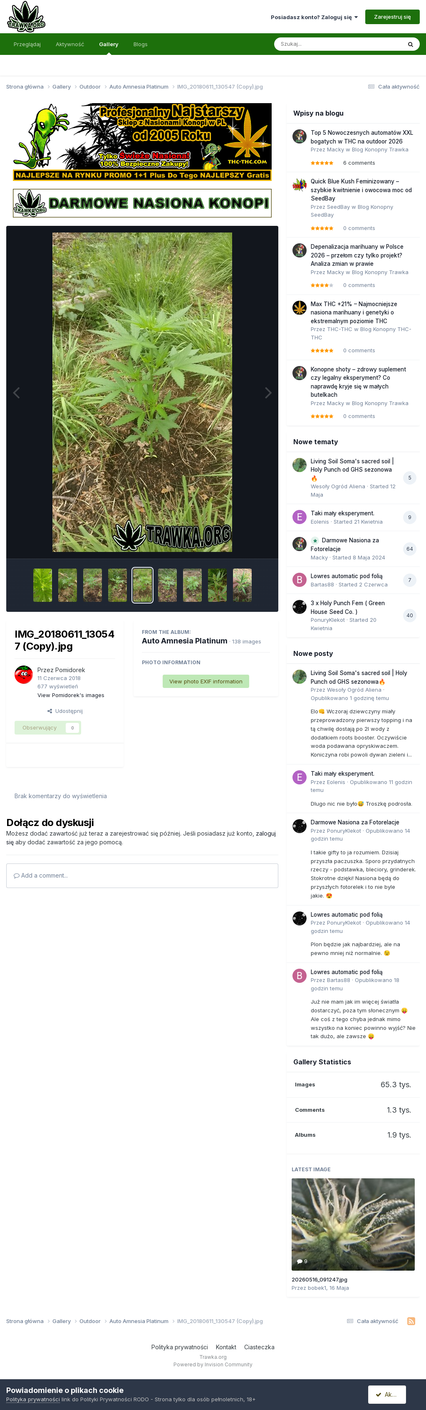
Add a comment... (41, 875)
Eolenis (320, 521)
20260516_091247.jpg (319, 1279)
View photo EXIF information (206, 681)
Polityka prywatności (179, 1347)
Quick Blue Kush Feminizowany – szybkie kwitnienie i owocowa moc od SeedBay (361, 190)
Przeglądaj (27, 44)
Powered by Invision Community (213, 1364)
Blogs (141, 44)
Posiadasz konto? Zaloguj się (314, 17)
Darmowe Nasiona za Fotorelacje (355, 822)
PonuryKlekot (328, 619)
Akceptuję (392, 1394)
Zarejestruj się (392, 16)
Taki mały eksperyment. (342, 513)
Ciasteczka (259, 1347)
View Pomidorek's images (70, 695)
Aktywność (70, 44)
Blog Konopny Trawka (380, 149)
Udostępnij (65, 710)
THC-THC (339, 329)
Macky (335, 149)
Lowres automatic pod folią (347, 576)
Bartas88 (322, 584)
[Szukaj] (317, 44)
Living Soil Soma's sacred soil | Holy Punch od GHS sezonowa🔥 (352, 470)
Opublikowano (350, 698)
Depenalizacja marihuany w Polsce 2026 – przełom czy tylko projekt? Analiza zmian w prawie (357, 255)
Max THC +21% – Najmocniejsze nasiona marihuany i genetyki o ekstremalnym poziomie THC (354, 312)
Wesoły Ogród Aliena (338, 486)
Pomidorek (70, 669)
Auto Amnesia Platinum (185, 640)
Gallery (109, 48)
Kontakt (226, 1347)
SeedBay (338, 206)
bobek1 (317, 1287)
